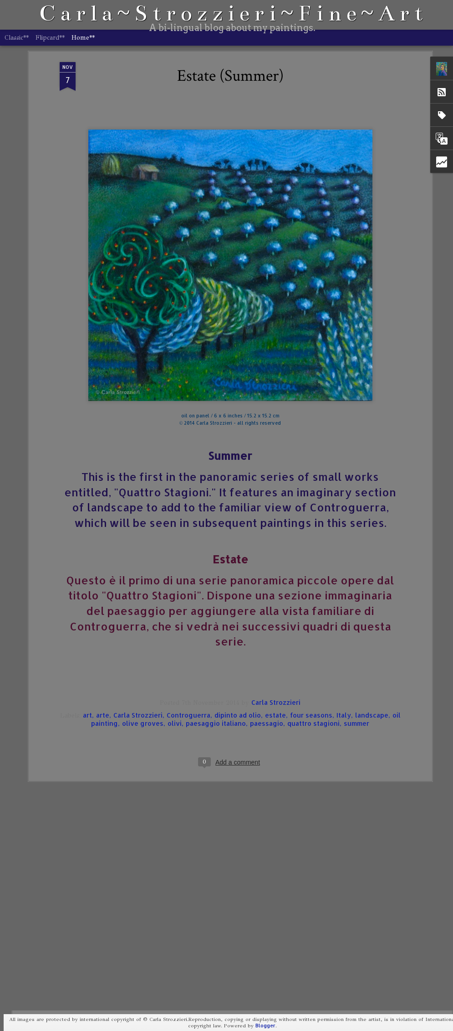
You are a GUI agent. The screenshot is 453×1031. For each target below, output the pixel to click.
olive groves (142, 647)
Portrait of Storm (166, 917)
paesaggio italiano (216, 647)
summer (356, 647)
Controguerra (188, 639)
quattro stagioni (313, 647)
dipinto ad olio (237, 639)
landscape (371, 639)
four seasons (311, 639)
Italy (343, 639)
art (87, 639)
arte (102, 639)
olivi (175, 647)
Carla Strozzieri (275, 626)
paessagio (266, 647)
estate (275, 639)
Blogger (265, 1025)
